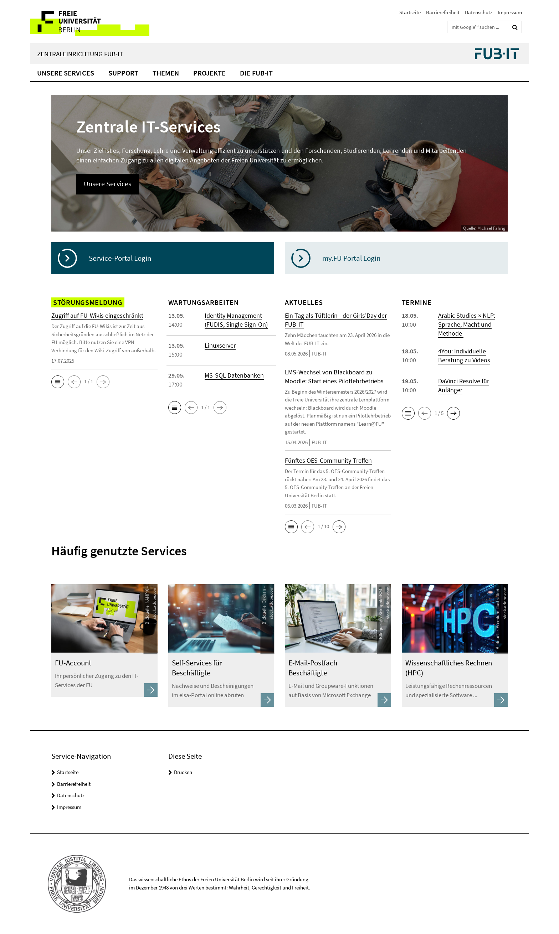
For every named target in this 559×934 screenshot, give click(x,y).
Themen (166, 72)
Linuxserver (220, 345)
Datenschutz (478, 12)
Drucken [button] (183, 772)
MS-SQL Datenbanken (234, 375)
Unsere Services (65, 72)
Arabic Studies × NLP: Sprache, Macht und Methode (466, 324)
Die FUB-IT (256, 72)
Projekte (209, 72)
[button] (57, 382)
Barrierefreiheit (443, 12)
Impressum (510, 12)
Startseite (410, 12)
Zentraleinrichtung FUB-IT (80, 54)
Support (123, 72)
